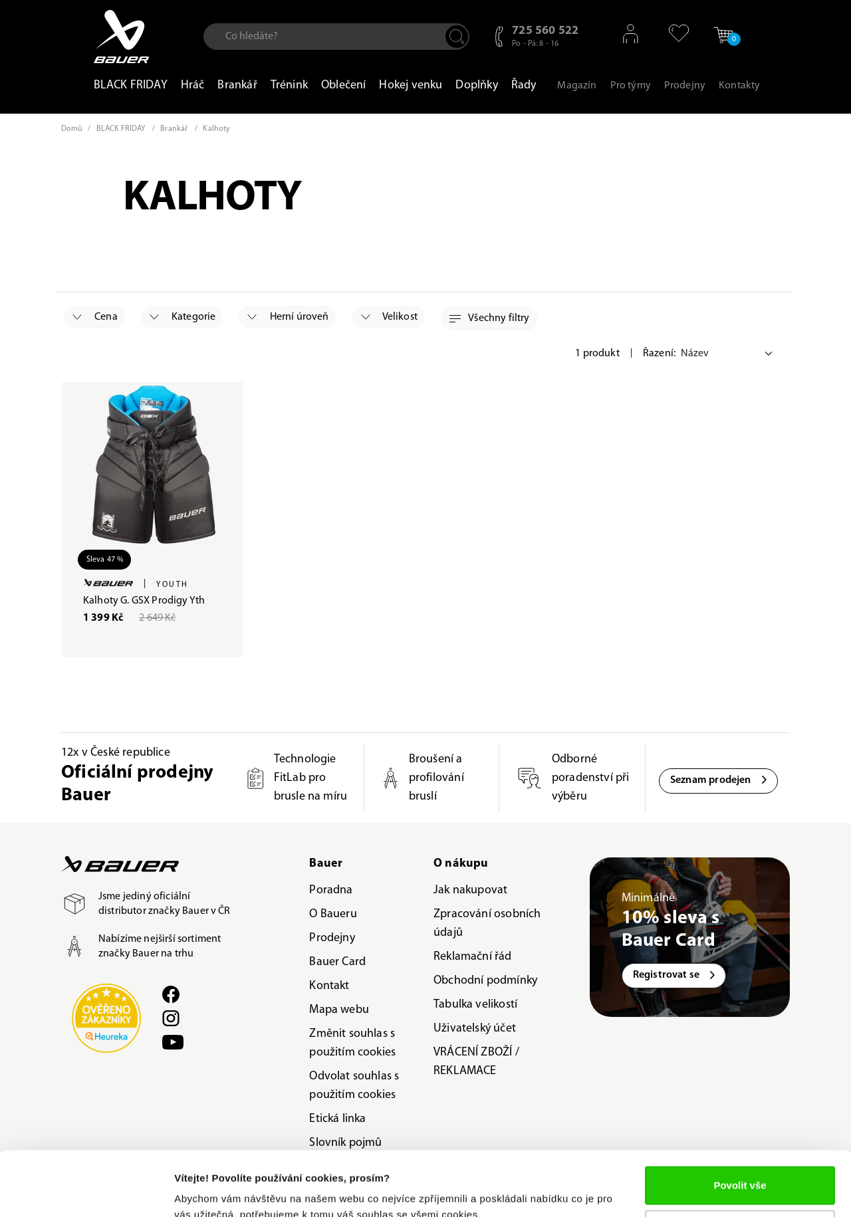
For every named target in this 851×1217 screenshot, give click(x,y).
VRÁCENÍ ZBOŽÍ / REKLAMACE (476, 1061)
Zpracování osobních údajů (487, 923)
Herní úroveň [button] (287, 317)
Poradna (330, 890)
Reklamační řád (472, 956)
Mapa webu (339, 1010)
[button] (674, 33)
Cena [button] (95, 317)
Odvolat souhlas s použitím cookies (354, 1085)
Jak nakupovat (470, 890)
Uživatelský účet (474, 1028)
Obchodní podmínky (485, 980)
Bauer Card (337, 962)
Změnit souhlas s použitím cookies (352, 1043)
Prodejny (331, 938)
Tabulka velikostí (475, 1004)
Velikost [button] (389, 317)
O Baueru (332, 914)
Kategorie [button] (183, 317)
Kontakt (329, 986)
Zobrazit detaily (211, 1190)
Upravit (740, 1168)
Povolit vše (739, 1125)
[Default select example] (728, 354)
